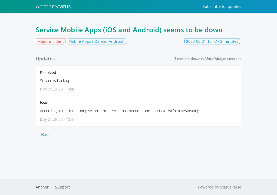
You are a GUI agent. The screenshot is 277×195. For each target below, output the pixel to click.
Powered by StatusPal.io (219, 187)
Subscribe (222, 6)
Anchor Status (53, 6)
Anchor (42, 187)
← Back (43, 135)
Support (62, 187)
